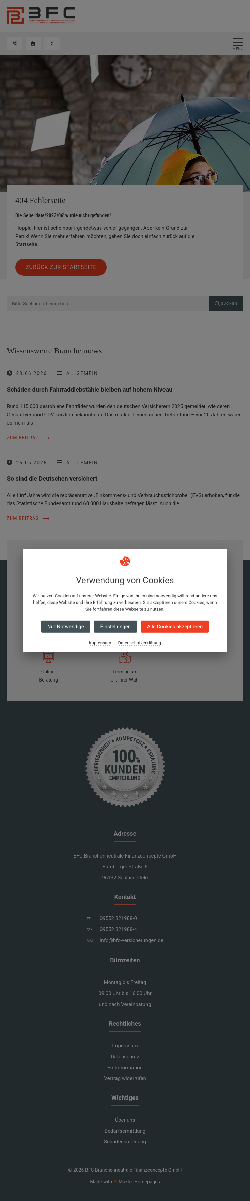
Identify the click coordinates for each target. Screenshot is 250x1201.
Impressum (100, 642)
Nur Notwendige (65, 627)
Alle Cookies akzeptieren (175, 627)
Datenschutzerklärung (139, 642)
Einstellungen (115, 627)
